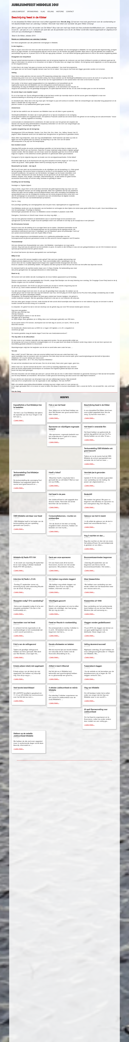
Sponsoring (32, 11)
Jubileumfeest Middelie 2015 (35, 4)
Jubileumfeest (18, 11)
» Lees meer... (18, 424)
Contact (70, 11)
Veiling (50, 11)
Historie (60, 11)
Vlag (43, 11)
